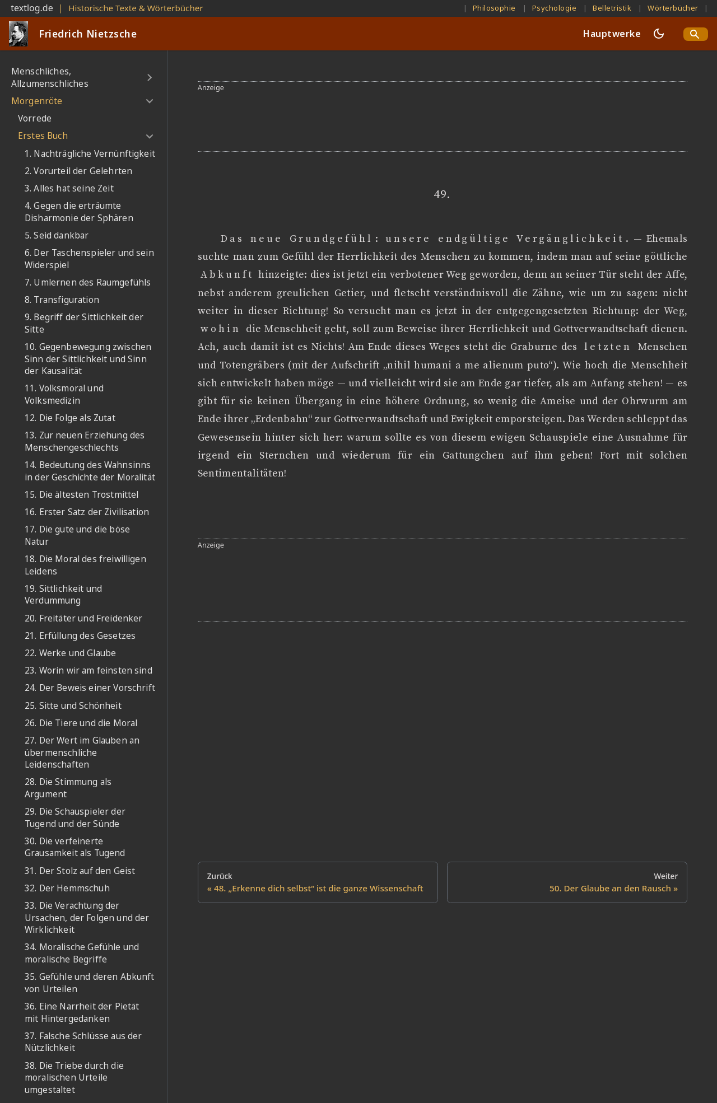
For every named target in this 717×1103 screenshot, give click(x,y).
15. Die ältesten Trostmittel (81, 495)
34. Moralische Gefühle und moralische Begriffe (82, 953)
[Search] (695, 34)
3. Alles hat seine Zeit (69, 188)
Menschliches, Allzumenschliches (50, 78)
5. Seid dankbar (57, 235)
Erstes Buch (43, 136)
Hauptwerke (612, 33)
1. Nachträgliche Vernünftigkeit (90, 154)
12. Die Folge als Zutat (70, 418)
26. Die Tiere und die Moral (81, 723)
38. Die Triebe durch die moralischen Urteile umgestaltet (74, 1078)
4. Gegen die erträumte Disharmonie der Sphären (79, 212)
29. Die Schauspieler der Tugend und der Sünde (75, 818)
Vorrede (35, 118)
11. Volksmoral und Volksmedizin (64, 394)
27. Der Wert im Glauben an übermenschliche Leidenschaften (82, 752)
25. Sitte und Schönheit (73, 706)
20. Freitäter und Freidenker (83, 618)
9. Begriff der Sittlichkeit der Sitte (84, 323)
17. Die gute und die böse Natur (77, 536)
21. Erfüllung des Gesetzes (80, 636)
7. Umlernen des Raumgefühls (88, 282)
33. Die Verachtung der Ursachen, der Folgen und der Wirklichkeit (87, 918)
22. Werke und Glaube (70, 653)
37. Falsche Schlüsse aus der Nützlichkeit (83, 1042)
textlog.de (32, 8)
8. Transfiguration (62, 300)
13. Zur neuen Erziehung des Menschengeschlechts (85, 441)
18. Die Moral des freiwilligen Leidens (85, 565)
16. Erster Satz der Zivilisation (87, 512)
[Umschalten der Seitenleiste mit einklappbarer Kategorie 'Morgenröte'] (149, 101)
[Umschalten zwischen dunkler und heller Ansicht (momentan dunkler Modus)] (659, 34)
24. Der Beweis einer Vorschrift (90, 688)
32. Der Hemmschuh (67, 888)
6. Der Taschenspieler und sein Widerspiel (89, 259)
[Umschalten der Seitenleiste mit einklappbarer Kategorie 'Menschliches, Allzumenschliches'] (149, 77)
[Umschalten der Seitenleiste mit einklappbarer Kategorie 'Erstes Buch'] (149, 136)
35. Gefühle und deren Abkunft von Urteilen (90, 983)
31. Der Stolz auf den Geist (80, 871)
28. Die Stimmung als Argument (68, 788)
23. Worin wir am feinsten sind (88, 670)
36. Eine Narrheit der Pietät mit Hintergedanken (82, 1013)
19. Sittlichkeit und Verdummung (63, 595)
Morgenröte (37, 101)
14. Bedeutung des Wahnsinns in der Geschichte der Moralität (90, 471)
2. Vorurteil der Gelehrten (78, 171)
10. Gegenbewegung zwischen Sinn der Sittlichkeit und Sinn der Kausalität (88, 359)
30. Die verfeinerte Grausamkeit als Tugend (75, 847)
